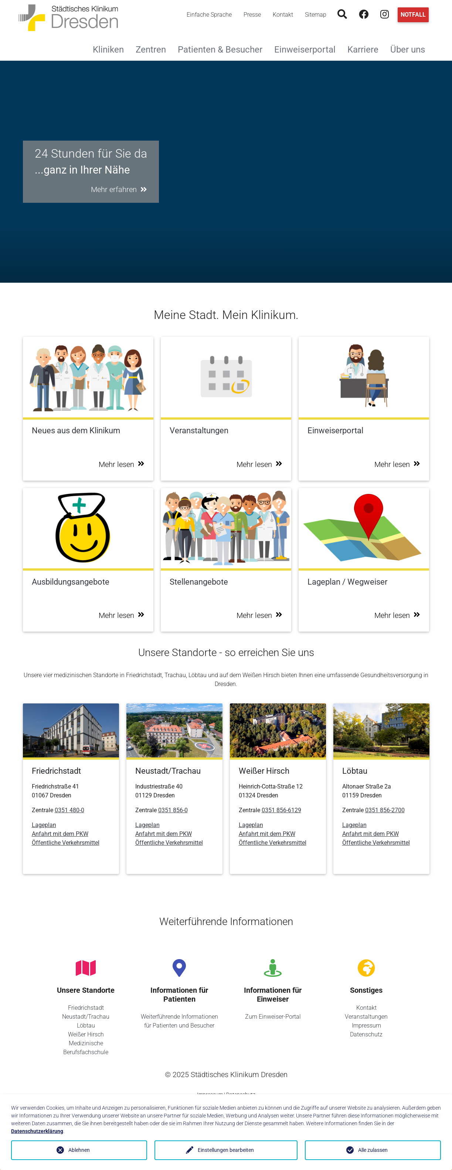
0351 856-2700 (385, 810)
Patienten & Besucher (223, 49)
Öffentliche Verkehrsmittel (65, 842)
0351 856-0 (173, 810)
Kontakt (283, 14)
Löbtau (86, 1025)
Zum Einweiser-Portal (273, 1016)
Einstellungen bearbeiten (226, 1150)
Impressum (366, 1025)
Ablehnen (79, 1150)
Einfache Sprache (209, 14)
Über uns (410, 49)
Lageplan (44, 824)
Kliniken (111, 49)
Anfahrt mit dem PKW (60, 833)
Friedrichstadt (86, 1007)
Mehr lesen (122, 464)
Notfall (413, 14)
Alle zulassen (373, 1150)
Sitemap (315, 14)
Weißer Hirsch (86, 1034)
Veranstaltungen (366, 1016)
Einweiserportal (307, 49)
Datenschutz (366, 1034)
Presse (252, 14)
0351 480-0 (69, 810)
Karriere (365, 49)
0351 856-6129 (281, 810)
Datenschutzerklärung (37, 1131)
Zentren (154, 49)
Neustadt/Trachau (85, 1016)
